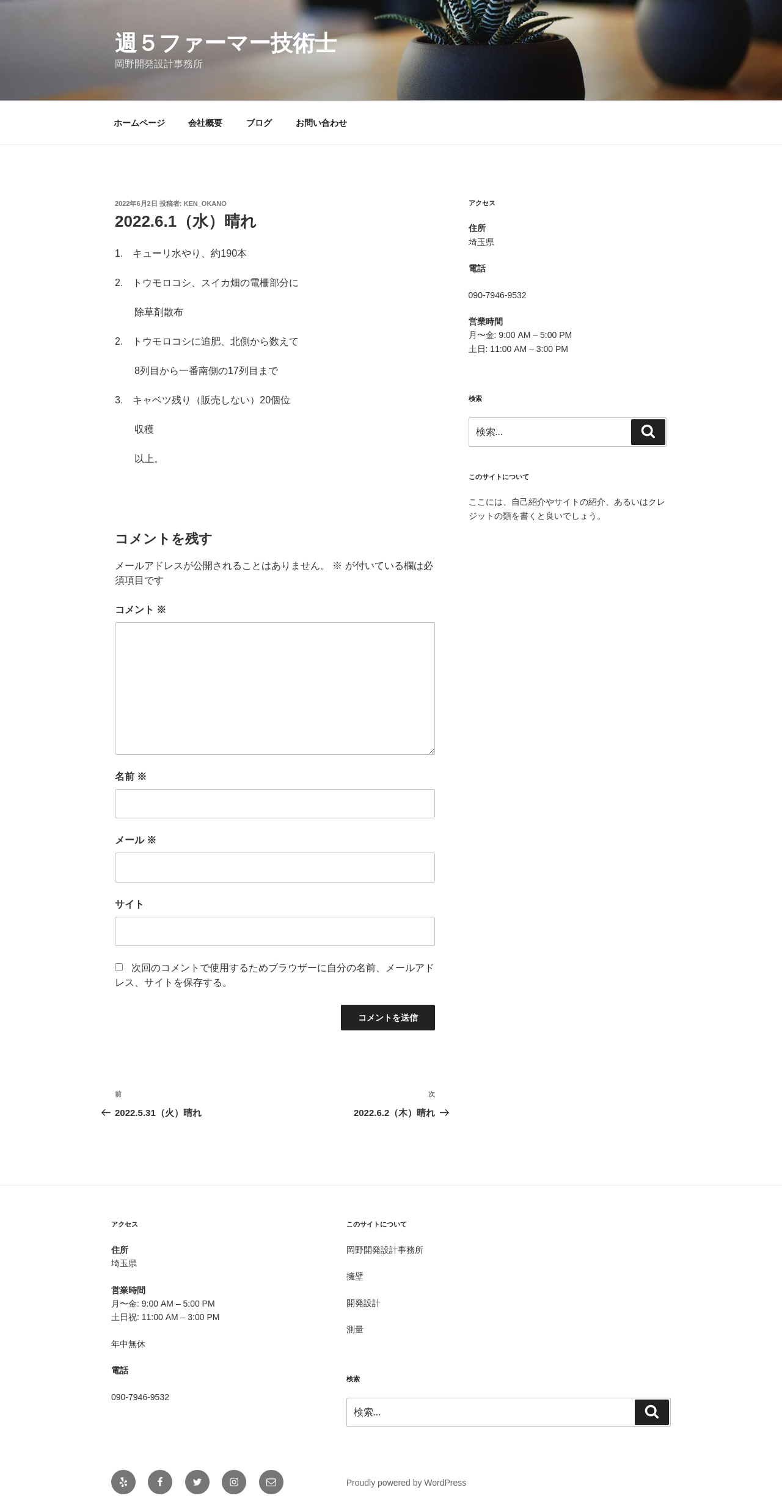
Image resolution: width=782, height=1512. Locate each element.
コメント (140, 609)
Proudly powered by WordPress (406, 1483)
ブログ (259, 123)
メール (135, 840)
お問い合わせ (321, 123)
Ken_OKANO (205, 203)
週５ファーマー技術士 (226, 43)
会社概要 (205, 123)
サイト (129, 904)
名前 (131, 776)
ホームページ (139, 123)
